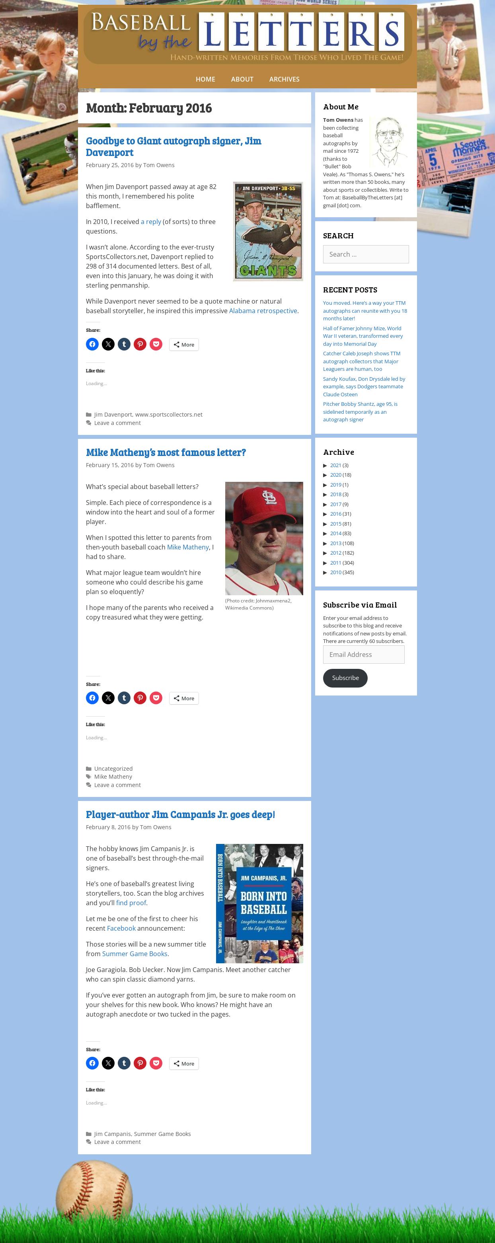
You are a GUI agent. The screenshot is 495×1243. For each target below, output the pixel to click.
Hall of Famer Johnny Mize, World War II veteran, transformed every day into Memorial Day (363, 336)
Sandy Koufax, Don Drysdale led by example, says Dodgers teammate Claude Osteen (364, 386)
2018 (335, 494)
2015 (335, 523)
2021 (335, 465)
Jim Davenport (113, 414)
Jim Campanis (112, 1134)
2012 (335, 552)
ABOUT (242, 79)
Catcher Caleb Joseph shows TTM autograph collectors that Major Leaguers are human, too (362, 361)
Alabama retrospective (263, 310)
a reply (151, 221)
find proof (131, 902)
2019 (335, 484)
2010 (335, 572)
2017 (335, 504)
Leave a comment (117, 423)
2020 (335, 474)
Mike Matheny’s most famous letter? (166, 452)
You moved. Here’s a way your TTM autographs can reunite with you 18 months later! (365, 310)
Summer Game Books (135, 953)
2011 (335, 562)
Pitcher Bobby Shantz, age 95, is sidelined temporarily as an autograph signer (360, 411)
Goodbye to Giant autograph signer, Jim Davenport (173, 146)
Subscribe (345, 678)
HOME (205, 79)
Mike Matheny (188, 547)
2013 (335, 543)
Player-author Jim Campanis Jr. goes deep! (180, 814)
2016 (335, 513)
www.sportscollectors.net (169, 414)
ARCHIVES (284, 79)
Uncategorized (113, 768)
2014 (335, 533)
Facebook (121, 928)
